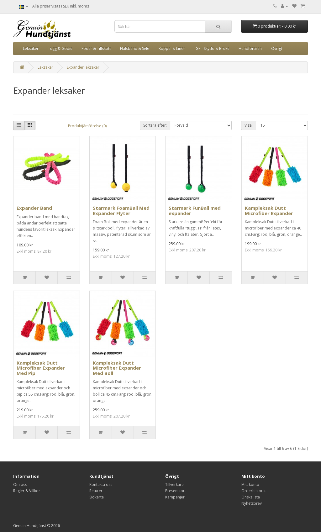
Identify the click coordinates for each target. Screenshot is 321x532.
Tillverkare (174, 484)
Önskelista (250, 497)
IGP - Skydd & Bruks (212, 48)
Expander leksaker (83, 67)
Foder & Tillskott (96, 48)
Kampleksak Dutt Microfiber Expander (269, 210)
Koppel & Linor (172, 48)
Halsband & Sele (134, 48)
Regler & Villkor (26, 490)
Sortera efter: (155, 125)
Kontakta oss (100, 484)
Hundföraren (250, 48)
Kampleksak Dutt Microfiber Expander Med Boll (117, 368)
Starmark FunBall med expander (195, 210)
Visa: (249, 125)
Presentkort (175, 490)
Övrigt (276, 48)
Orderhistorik (253, 490)
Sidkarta (96, 497)
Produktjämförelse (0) (87, 126)
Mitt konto (250, 484)
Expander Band (34, 208)
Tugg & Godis (60, 48)
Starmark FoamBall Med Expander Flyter (121, 210)
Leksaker (31, 48)
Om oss (20, 484)
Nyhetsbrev (251, 503)
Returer (96, 490)
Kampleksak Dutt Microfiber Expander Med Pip (41, 368)
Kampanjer (175, 497)
